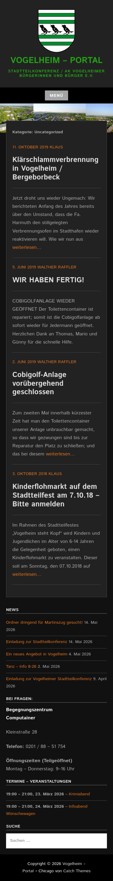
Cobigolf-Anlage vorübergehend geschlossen (39, 384)
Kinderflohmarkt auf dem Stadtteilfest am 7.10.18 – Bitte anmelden (55, 495)
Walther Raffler (57, 267)
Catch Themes (77, 871)
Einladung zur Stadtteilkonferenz (36, 642)
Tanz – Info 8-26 (21, 667)
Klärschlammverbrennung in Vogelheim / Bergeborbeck (55, 168)
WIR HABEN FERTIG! (48, 280)
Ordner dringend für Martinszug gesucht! (44, 623)
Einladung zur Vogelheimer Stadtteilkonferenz (49, 679)
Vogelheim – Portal (57, 61)
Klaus (56, 147)
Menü (56, 96)
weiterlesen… (27, 247)
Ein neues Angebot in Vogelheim (36, 654)
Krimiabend (79, 794)
